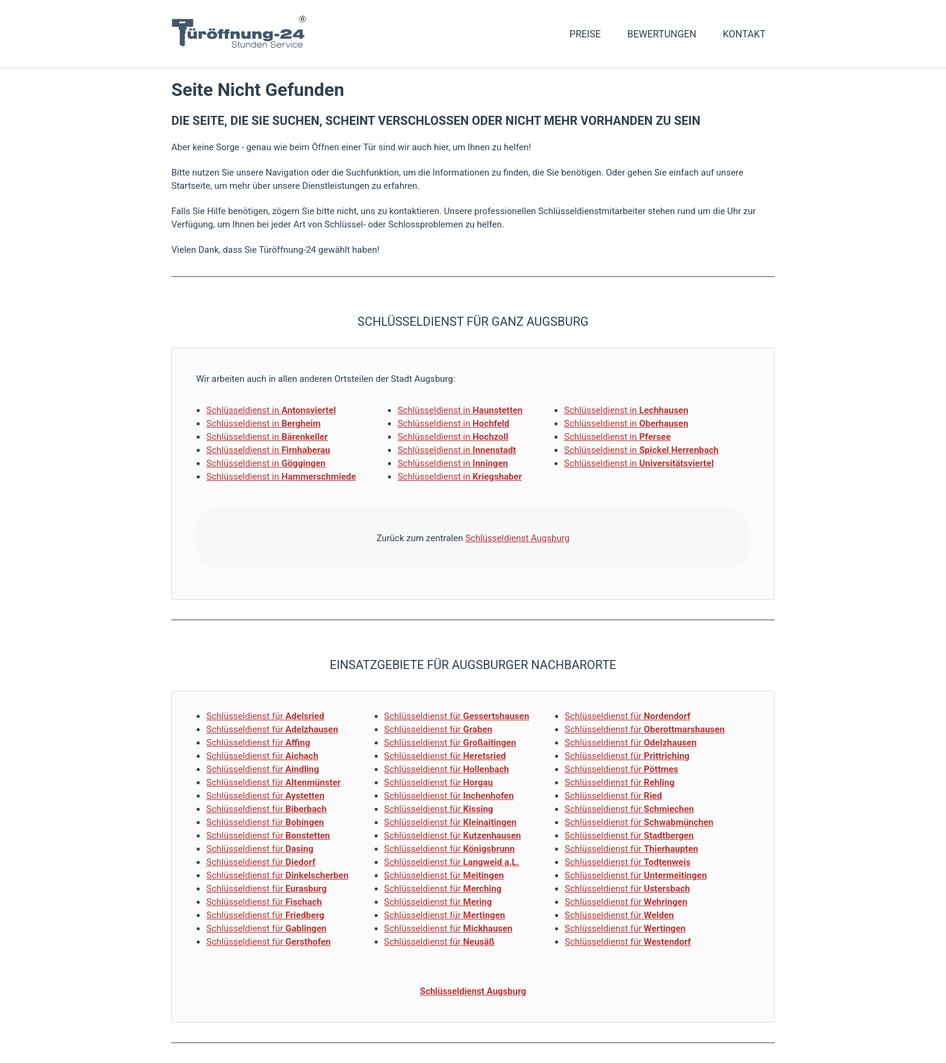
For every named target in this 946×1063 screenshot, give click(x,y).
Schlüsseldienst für (265, 716)
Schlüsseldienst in (271, 410)
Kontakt (744, 34)
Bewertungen (661, 34)
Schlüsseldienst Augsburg (517, 538)
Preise (585, 34)
